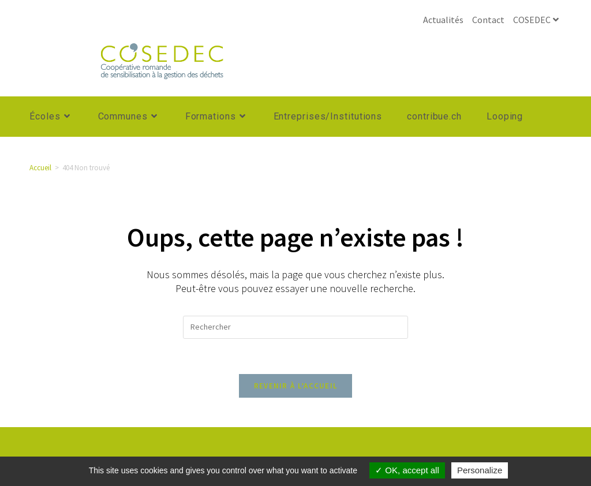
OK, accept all (407, 470)
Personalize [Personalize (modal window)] (479, 470)
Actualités (443, 19)
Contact (488, 19)
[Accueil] (40, 168)
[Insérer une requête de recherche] (295, 327)
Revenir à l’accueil (296, 386)
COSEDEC (537, 19)
